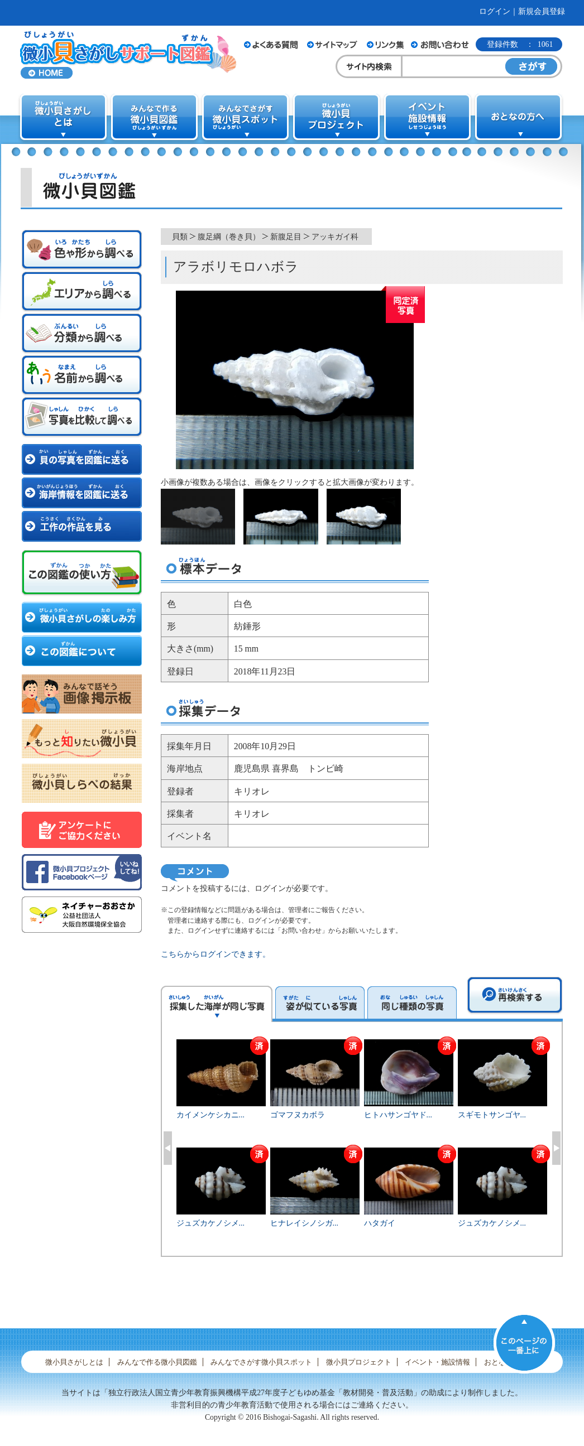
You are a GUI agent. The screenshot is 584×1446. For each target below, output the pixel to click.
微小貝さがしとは (74, 1362)
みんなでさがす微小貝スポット (261, 1362)
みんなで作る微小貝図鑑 (157, 1362)
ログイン (494, 11)
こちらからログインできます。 (215, 954)
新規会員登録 (541, 11)
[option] (362, 1146)
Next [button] (556, 1148)
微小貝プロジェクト (358, 1362)
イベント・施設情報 (437, 1362)
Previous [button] (168, 1148)
